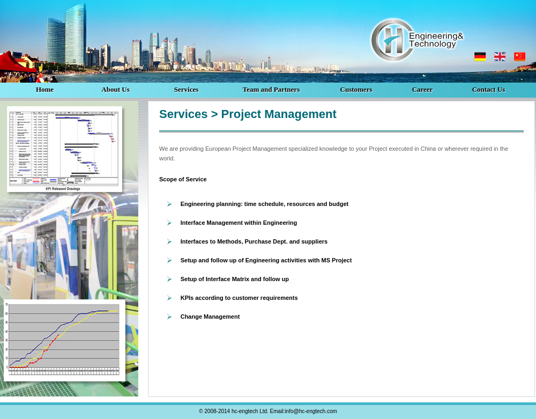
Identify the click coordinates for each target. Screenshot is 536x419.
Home (45, 89)
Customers (356, 89)
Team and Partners (271, 89)
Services (186, 89)
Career (422, 89)
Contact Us (488, 89)
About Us (115, 89)
